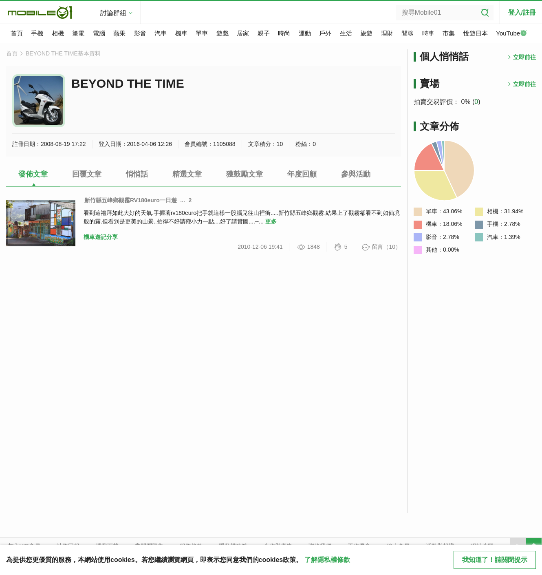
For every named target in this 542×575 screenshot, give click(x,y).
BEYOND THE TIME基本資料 (63, 53)
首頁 (17, 33)
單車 (202, 33)
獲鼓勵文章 (244, 174)
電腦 (99, 33)
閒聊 (407, 33)
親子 (264, 33)
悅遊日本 (475, 33)
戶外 (325, 33)
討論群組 (113, 12)
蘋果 (119, 33)
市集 (449, 33)
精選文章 (187, 174)
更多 (271, 221)
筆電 (78, 33)
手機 (37, 33)
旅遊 (366, 33)
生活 (346, 33)
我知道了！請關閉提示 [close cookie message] (494, 559)
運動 (305, 33)
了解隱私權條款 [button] (327, 559)
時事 (428, 33)
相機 (58, 33)
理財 (387, 33)
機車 (181, 33)
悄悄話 (137, 174)
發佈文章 (33, 174)
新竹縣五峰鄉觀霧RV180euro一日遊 (130, 200)
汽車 (160, 33)
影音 (140, 33)
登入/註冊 (522, 12)
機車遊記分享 (101, 237)
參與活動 (355, 174)
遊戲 (222, 33)
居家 (243, 33)
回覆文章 (86, 174)
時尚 (284, 33)
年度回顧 (302, 174)
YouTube (511, 34)
